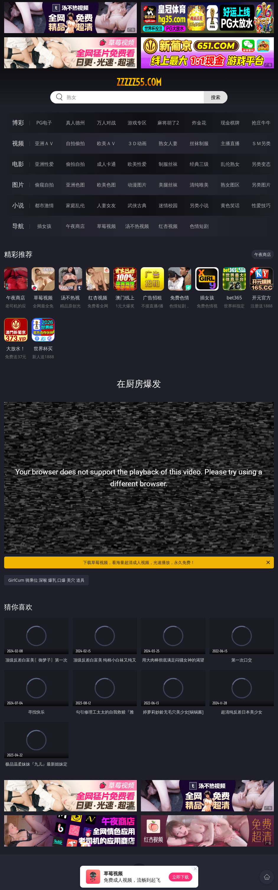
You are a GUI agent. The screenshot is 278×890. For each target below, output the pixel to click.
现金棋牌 (230, 122)
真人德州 (75, 122)
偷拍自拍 (75, 164)
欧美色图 (106, 184)
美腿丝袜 (168, 184)
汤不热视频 (137, 226)
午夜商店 (75, 226)
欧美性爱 (137, 164)
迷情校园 (168, 205)
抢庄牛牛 (261, 122)
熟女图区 (230, 184)
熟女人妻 (168, 143)
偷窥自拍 (44, 184)
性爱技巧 (261, 205)
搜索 (215, 97)
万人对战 (106, 122)
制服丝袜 (168, 164)
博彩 (18, 123)
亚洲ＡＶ (44, 143)
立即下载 (180, 877)
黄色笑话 (230, 205)
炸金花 (199, 122)
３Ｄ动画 (137, 143)
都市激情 (44, 205)
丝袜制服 (199, 143)
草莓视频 (106, 226)
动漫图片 (137, 184)
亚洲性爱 (44, 164)
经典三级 (199, 164)
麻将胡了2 (168, 122)
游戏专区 (137, 122)
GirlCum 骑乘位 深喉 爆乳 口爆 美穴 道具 (46, 580)
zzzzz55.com (139, 82)
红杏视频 (168, 226)
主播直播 (230, 143)
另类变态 (261, 164)
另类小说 (199, 205)
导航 (18, 226)
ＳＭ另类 (261, 143)
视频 (18, 143)
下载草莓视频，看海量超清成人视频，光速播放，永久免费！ (177, 562)
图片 (18, 185)
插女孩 (44, 226)
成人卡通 (106, 164)
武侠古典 (137, 205)
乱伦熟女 (230, 164)
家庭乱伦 (75, 205)
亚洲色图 (75, 184)
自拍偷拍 (75, 143)
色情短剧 (199, 226)
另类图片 (261, 184)
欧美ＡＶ (106, 143)
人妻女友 (106, 205)
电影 (18, 164)
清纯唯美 (199, 184)
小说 (18, 205)
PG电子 (44, 122)
